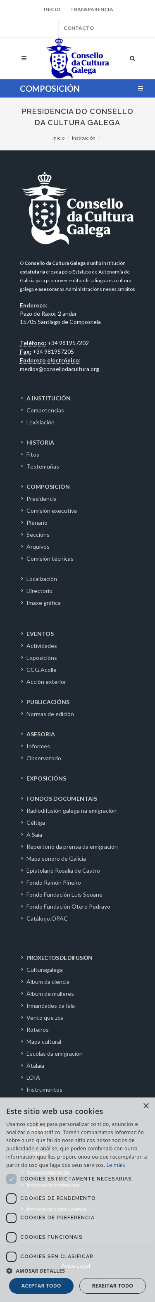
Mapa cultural (43, 1041)
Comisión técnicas (50, 558)
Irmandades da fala (50, 1005)
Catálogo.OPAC (47, 918)
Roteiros (37, 1029)
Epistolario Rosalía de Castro (63, 870)
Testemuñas (42, 466)
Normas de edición (50, 713)
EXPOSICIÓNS (46, 778)
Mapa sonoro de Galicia (56, 858)
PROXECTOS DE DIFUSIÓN (59, 957)
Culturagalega (44, 969)
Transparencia (91, 9)
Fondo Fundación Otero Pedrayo (68, 906)
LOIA (33, 1077)
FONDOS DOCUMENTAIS (61, 798)
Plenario (37, 522)
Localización (41, 578)
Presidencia (41, 498)
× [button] (146, 1106)
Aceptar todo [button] (41, 1285)
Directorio (39, 590)
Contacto (79, 28)
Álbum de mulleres (50, 993)
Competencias (45, 410)
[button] (77, 1270)
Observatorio (43, 758)
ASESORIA (40, 734)
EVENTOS (40, 633)
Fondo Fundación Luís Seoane (64, 894)
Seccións (38, 534)
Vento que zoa (45, 1017)
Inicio (52, 9)
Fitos (32, 454)
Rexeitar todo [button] (112, 1285)
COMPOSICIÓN (48, 486)
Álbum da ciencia (47, 981)
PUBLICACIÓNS (47, 701)
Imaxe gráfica (43, 602)
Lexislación (40, 422)
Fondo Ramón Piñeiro (53, 882)
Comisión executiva (51, 510)
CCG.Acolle (41, 669)
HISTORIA (40, 442)
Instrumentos (44, 1089)
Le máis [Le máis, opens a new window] (116, 1165)
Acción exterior (46, 681)
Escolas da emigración (54, 1053)
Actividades (41, 645)
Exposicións (41, 657)
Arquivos (38, 546)
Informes (38, 746)
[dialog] (77, 1199)
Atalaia (35, 1065)
